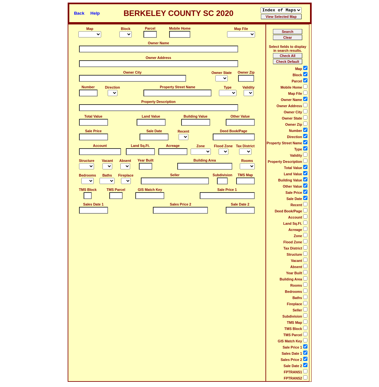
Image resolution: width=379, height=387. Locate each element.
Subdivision (222, 175)
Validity (248, 87)
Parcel (150, 28)
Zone (200, 146)
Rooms (247, 161)
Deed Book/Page (233, 131)
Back (79, 13)
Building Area (205, 160)
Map (89, 29)
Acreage (173, 146)
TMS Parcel (115, 190)
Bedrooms (87, 175)
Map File (241, 29)
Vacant (107, 161)
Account (100, 146)
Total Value (93, 116)
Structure (86, 161)
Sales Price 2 (180, 204)
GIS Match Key (150, 190)
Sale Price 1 (227, 190)
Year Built (146, 160)
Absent (125, 161)
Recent (183, 131)
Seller (175, 175)
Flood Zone (223, 146)
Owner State (221, 73)
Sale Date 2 (240, 204)
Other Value (240, 116)
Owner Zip (245, 72)
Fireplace (125, 175)
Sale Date (154, 131)
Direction (112, 87)
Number (88, 87)
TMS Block (88, 190)
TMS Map (245, 175)
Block (125, 29)
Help (95, 13)
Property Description (158, 102)
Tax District (245, 146)
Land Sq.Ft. (140, 146)
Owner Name (158, 43)
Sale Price (93, 131)
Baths (107, 175)
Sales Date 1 (93, 204)
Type (228, 87)
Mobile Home (180, 28)
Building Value (195, 116)
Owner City (132, 72)
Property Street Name (177, 87)
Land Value (151, 116)
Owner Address (158, 58)
